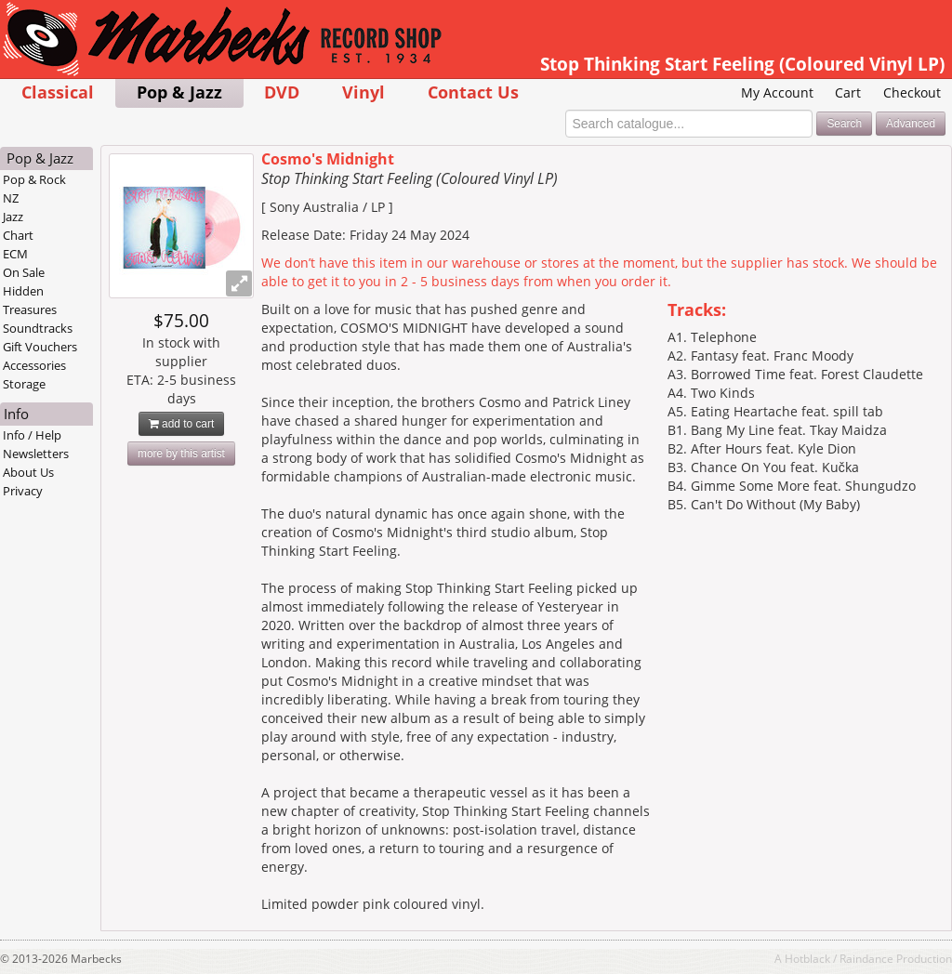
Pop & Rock (34, 179)
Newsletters (36, 453)
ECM (15, 253)
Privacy (23, 490)
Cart (848, 92)
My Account (777, 92)
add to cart (182, 423)
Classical (57, 91)
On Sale (24, 272)
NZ (11, 198)
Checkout (912, 92)
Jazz (13, 216)
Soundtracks (38, 328)
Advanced (910, 123)
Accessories (34, 365)
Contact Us (473, 91)
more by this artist (181, 453)
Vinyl (363, 91)
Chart (18, 235)
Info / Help (32, 435)
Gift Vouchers (40, 346)
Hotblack (807, 958)
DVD (281, 91)
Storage (24, 383)
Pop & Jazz (179, 91)
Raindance (866, 958)
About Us (28, 472)
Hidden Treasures (30, 300)
